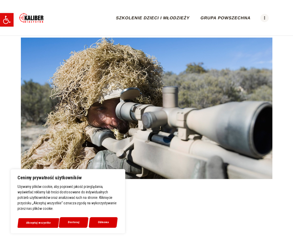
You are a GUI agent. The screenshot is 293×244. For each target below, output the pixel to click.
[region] (67, 202)
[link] (7, 20)
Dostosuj (32, 222)
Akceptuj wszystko (97, 222)
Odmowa (61, 222)
